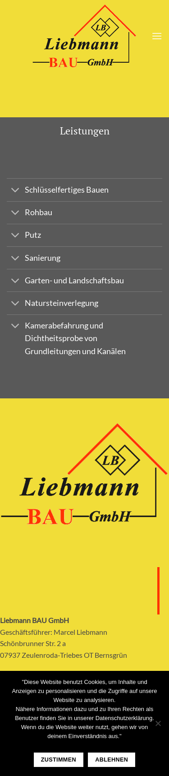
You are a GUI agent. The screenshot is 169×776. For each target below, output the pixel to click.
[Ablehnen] (157, 726)
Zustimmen (58, 760)
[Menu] (156, 36)
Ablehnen (111, 760)
